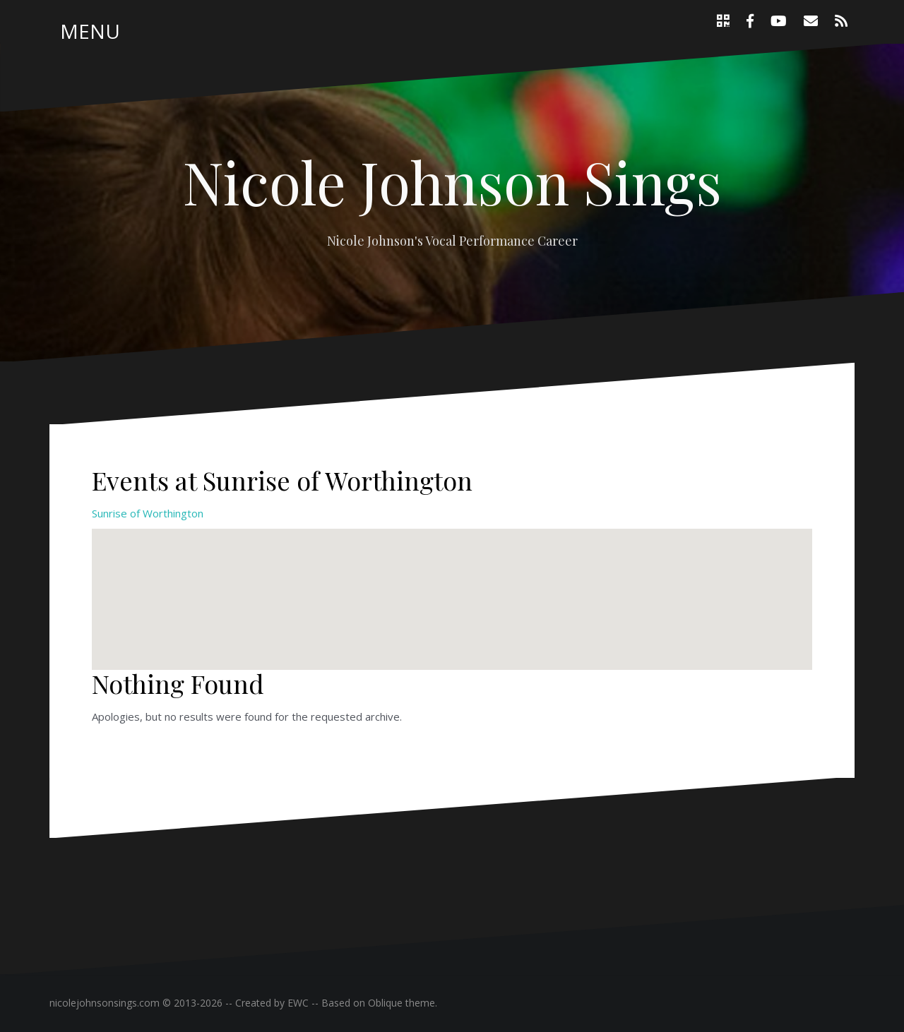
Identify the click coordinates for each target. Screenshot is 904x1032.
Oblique (385, 1002)
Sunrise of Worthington (147, 513)
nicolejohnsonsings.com (104, 1002)
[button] (452, 586)
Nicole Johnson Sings (452, 181)
